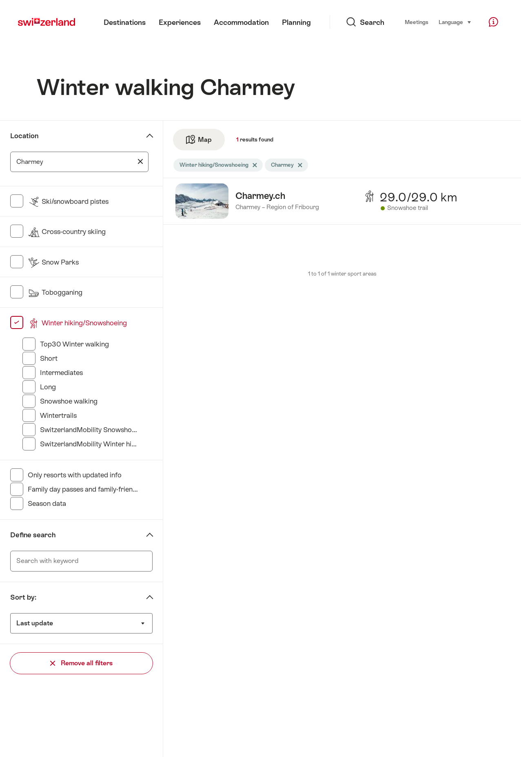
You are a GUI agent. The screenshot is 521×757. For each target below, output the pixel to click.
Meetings (416, 22)
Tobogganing (55, 292)
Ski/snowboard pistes (68, 201)
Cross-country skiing (67, 231)
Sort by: (23, 597)
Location (24, 136)
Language (455, 21)
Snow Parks (53, 262)
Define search (32, 535)
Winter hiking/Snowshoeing (77, 323)
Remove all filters (81, 663)
